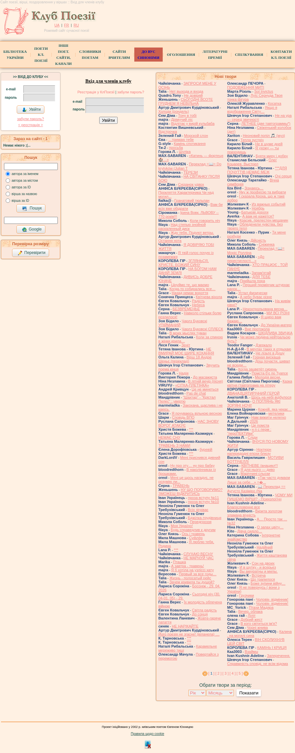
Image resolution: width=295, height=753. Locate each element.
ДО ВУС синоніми (148, 55)
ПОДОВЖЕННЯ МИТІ (245, 87)
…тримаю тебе (181, 140)
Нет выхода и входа (186, 91)
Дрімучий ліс (182, 119)
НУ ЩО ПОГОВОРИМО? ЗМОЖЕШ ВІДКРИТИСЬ (190, 492)
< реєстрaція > (30, 125)
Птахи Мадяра (261, 607)
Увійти (31, 109)
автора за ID (21, 187)
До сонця (200, 614)
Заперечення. (278, 656)
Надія (183, 373)
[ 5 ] (240, 673)
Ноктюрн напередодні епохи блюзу (249, 451)
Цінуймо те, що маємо (190, 285)
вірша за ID (20, 200)
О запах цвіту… (270, 527)
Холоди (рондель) (173, 111)
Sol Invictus (263, 91)
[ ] (211, 673)
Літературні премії (214, 55)
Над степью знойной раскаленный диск (182, 227)
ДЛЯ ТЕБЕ (261, 277)
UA (56, 25)
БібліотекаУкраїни (15, 55)
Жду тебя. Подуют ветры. (192, 233)
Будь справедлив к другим (193, 530)
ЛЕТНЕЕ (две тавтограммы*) (265, 123)
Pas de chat (196, 393)
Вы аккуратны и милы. (259, 571)
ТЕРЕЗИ (190, 172)
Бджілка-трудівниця (204, 518)
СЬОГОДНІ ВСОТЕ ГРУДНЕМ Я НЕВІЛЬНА (185, 101)
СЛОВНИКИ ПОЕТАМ (90, 55)
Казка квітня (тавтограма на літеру (259, 383)
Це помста (260, 425)
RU (76, 25)
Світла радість (204, 610)
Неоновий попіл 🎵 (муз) (264, 136)
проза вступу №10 (203, 502)
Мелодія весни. (268, 377)
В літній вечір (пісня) (205, 381)
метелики (276, 413)
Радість (198, 301)
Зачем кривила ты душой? (191, 582)
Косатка (274, 103)
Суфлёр (196, 538)
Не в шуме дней (269, 144)
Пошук (32, 208)
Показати (248, 692)
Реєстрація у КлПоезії (96, 92)
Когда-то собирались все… (192, 289)
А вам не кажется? (258, 216)
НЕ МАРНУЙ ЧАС (198, 558)
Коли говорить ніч (205, 221)
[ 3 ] (226, 673)
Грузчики (246, 595)
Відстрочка (167, 132)
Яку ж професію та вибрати (262, 192)
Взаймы (251, 652)
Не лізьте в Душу (270, 353)
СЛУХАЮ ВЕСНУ (198, 554)
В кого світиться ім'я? (259, 623)
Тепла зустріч (252, 140)
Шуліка (184, 152)
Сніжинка (266, 244)
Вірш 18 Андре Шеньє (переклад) (184, 359)
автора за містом (25, 180)
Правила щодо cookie (147, 734)
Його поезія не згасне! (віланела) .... (188, 634)
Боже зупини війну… (268, 583)
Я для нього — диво (258, 470)
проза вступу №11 (203, 498)
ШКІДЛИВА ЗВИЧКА (275, 333)
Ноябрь (258, 208)
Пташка (179, 562)
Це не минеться (205, 389)
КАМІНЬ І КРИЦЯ (272, 648)
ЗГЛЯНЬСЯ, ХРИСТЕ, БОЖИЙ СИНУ (183, 263)
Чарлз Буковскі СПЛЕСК (202, 329)
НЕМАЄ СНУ (169, 437)
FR (66, 25)
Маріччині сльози (255, 474)
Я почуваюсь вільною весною (197, 413)
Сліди (252, 437)
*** (191, 429)
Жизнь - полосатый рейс (190, 578)
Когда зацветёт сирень (257, 369)
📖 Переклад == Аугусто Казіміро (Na (256, 489)
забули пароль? (30, 119)
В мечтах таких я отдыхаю (269, 349)
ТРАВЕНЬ (180, 486)
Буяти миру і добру (272, 156)
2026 (254, 421)
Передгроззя (200, 522)
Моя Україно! (182, 526)
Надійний (264, 547)
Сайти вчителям (119, 55)
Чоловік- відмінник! (272, 599)
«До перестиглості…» (245, 259)
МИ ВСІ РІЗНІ (278, 313)
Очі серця (283, 176)
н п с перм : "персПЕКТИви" (249, 431)
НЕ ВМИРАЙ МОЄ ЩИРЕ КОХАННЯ (186, 351)
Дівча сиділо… (249, 531)
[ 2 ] (218, 673)
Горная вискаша (266, 357)
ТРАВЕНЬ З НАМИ (174, 445)
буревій (205, 449)
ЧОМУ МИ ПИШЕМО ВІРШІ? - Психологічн (259, 497)
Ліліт (252, 615)
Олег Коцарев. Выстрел (252, 162)
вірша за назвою (24, 194)
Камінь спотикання (189, 144)
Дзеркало (264, 345)
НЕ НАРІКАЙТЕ (185, 626)
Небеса (198, 305)
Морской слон (196, 136)
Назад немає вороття (190, 293)
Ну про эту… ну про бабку (192, 466)
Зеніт (185, 345)
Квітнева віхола (209, 297)
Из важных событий (268, 204)
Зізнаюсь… (254, 188)
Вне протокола (257, 329)
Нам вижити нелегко (268, 417)
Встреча (259, 575)
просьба (176, 148)
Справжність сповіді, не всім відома (257, 664)
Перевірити (31, 253)
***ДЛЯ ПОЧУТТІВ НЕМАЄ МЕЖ (257, 170)
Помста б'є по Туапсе (270, 373)
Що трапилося (263, 579)
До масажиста (205, 377)
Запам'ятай (261, 273)
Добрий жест (251, 619)
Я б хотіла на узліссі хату (192, 570)
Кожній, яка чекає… (275, 409)
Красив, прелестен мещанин (264, 220)
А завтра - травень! (187, 566)
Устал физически (252, 293)
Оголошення (181, 55)
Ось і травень (193, 534)
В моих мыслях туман (187, 333)
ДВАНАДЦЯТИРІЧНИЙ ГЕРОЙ (253, 393)
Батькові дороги (254, 212)
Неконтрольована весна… (265, 309)
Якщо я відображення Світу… (252, 109)
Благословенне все (243, 507)
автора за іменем (25, 174)
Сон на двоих (263, 563)
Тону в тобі (187, 115)
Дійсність (258, 240)
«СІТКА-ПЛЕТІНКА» (192, 385)
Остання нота (169, 241)
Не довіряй (193, 95)
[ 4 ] (233, 673)
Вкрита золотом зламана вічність (254, 513)
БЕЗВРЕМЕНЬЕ (186, 309)
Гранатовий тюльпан (191, 200)
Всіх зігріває (198, 510)
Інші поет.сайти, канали (63, 55)
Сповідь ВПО (183, 417)
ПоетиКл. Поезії (41, 55)
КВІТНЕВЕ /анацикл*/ (259, 466)
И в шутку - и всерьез (258, 567)
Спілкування (249, 55)
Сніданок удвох (191, 184)
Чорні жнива (257, 627)
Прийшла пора (252, 281)
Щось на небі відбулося (271, 397)
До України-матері (276, 325)
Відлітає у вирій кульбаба (192, 123)
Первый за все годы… (197, 574)
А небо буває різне (256, 297)
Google (32, 229)
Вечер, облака (250, 611)
